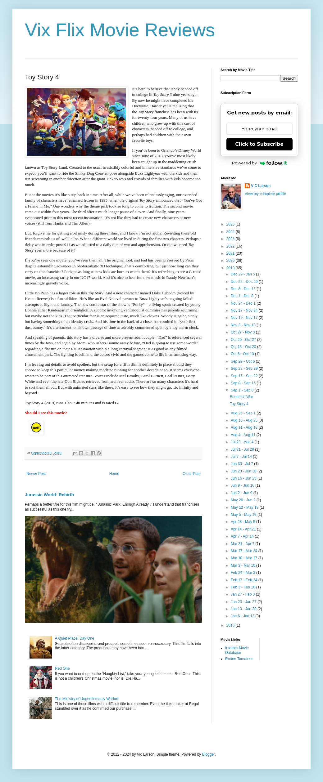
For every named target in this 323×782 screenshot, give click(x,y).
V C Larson (261, 186)
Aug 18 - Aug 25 (244, 420)
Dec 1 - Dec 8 (243, 296)
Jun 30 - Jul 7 (242, 464)
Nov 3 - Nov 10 (244, 325)
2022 (231, 246)
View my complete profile (265, 194)
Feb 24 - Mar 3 (243, 572)
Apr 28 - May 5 (243, 522)
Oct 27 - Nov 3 (243, 332)
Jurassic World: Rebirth (49, 494)
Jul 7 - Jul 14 (242, 456)
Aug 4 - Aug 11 (244, 435)
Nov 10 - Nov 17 (245, 317)
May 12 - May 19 (245, 507)
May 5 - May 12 (244, 514)
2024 (231, 232)
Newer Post (36, 473)
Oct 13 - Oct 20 (244, 347)
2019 (231, 268)
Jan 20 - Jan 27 (244, 602)
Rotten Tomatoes (239, 659)
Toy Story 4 (239, 404)
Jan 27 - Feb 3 (243, 594)
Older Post (191, 473)
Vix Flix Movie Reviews (120, 30)
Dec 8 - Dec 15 (244, 289)
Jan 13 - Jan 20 (244, 609)
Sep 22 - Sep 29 (245, 368)
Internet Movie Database (237, 650)
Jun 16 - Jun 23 (244, 478)
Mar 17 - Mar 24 (244, 551)
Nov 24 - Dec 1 (244, 303)
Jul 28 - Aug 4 (243, 442)
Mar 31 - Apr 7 (243, 544)
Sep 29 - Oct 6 (243, 361)
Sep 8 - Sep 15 (244, 383)
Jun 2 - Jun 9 (242, 493)
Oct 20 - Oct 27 (244, 339)
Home (114, 473)
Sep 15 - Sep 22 (245, 376)
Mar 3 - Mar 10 (243, 565)
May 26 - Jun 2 (244, 500)
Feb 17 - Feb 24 (244, 580)
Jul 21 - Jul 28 (243, 449)
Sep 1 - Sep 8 (243, 390)
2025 (231, 224)
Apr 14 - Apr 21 (244, 529)
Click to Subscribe (259, 144)
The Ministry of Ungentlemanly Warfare (87, 699)
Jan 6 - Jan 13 (243, 616)
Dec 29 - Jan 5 (243, 274)
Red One (62, 668)
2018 (231, 625)
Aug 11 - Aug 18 (244, 427)
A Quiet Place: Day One (74, 638)
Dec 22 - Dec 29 (245, 281)
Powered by (259, 162)
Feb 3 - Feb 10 (243, 587)
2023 (231, 239)
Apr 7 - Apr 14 (243, 536)
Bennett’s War (241, 397)
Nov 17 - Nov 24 (245, 310)
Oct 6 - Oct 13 (243, 354)
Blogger (208, 754)
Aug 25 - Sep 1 (244, 413)
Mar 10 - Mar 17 (244, 558)
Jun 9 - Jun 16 (243, 485)
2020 (231, 260)
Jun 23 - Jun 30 (244, 471)
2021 (231, 253)
